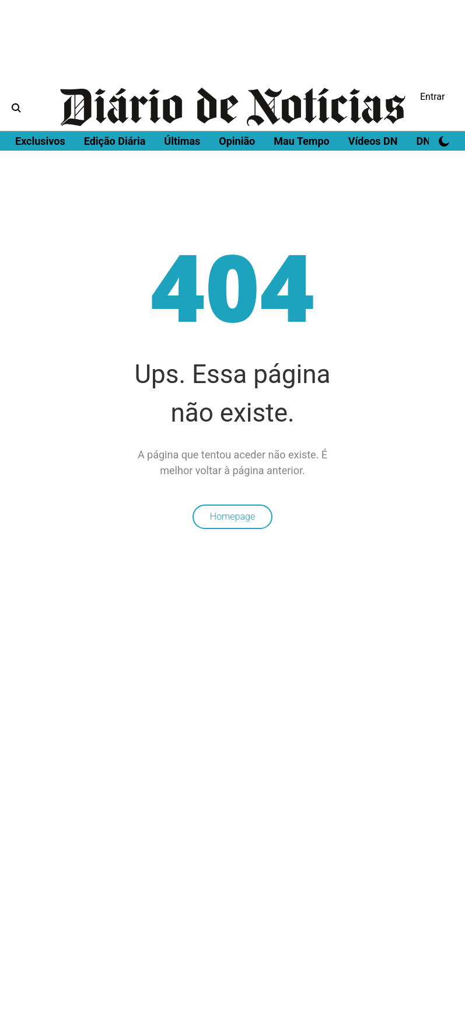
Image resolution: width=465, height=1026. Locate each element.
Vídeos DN (373, 141)
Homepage (232, 516)
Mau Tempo (301, 141)
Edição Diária (115, 141)
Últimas (182, 141)
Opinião (237, 141)
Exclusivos (40, 141)
